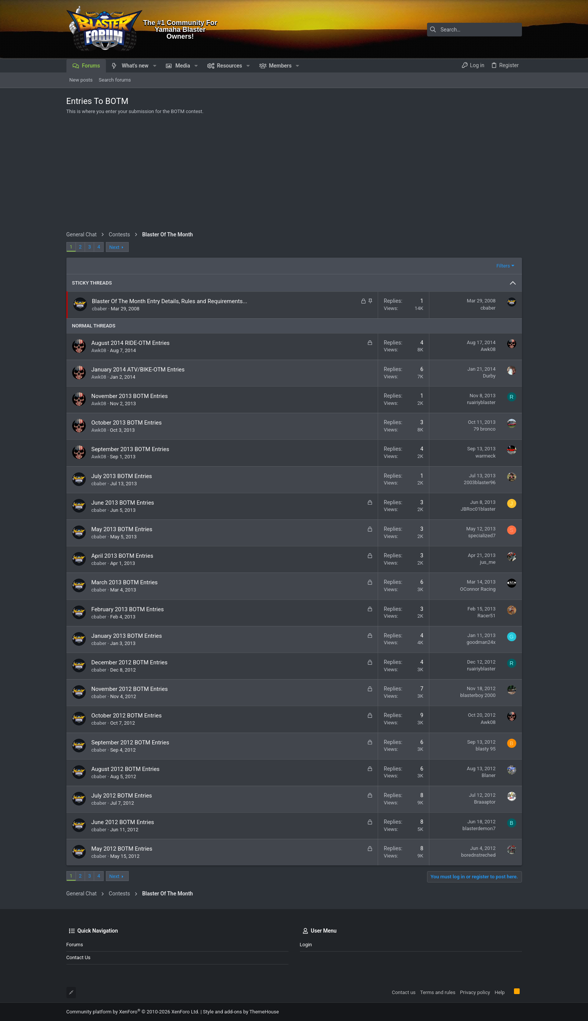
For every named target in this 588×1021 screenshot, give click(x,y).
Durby (489, 376)
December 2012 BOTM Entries (129, 662)
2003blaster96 (480, 482)
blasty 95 (485, 749)
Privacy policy (475, 992)
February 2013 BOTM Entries (127, 609)
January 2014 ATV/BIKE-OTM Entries (138, 369)
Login (306, 944)
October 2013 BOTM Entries (126, 422)
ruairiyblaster (481, 402)
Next (114, 247)
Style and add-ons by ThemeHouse (241, 1012)
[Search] (474, 29)
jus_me (487, 562)
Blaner (489, 775)
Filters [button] (503, 266)
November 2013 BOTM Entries (129, 396)
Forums (74, 944)
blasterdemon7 (478, 828)
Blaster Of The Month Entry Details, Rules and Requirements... (169, 301)
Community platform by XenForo (132, 1012)
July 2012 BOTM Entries (121, 795)
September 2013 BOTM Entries (130, 449)
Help (500, 992)
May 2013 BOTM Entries (122, 529)
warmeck (486, 456)
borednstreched (478, 855)
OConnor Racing (478, 589)
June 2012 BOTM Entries (122, 822)
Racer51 (487, 615)
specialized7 (481, 535)
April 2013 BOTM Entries (122, 555)
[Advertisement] (294, 174)
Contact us (78, 957)
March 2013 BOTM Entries (124, 582)
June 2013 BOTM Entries (122, 502)
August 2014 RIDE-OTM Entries (130, 343)
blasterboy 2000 (477, 695)
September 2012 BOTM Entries (130, 742)
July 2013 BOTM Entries (121, 476)
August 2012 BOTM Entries (125, 769)
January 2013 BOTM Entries (126, 635)
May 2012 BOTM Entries (122, 848)
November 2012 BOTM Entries (129, 689)
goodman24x (481, 642)
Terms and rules (438, 992)
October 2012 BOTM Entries (126, 715)
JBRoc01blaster (478, 509)
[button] (154, 65)
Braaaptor (485, 802)
